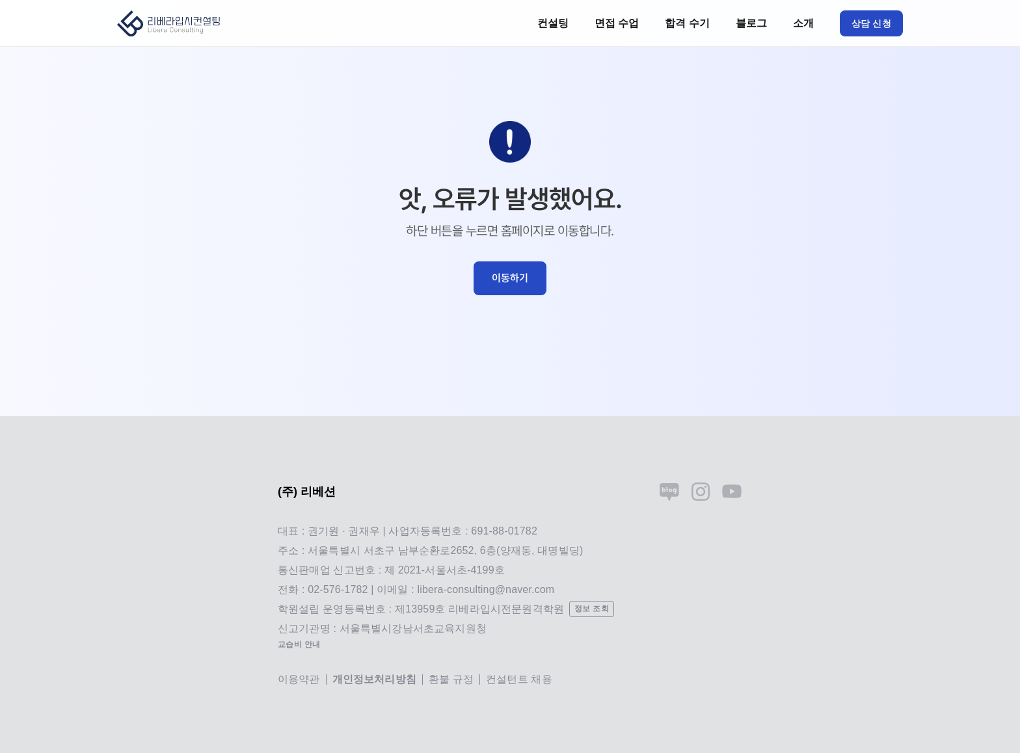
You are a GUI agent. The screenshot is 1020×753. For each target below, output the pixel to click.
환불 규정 (451, 679)
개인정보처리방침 (374, 679)
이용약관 (299, 679)
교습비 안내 (299, 644)
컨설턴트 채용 (519, 679)
